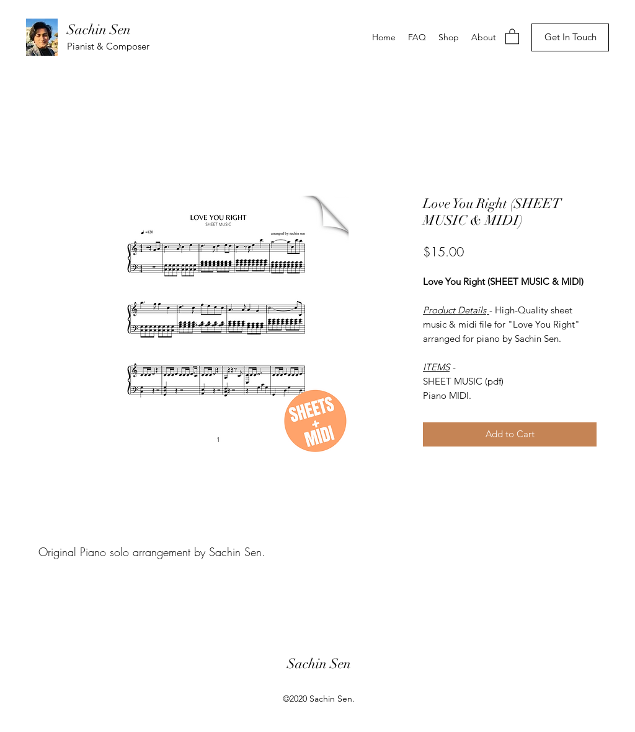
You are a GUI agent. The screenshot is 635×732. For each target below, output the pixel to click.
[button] (512, 36)
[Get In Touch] (570, 37)
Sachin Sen (99, 29)
